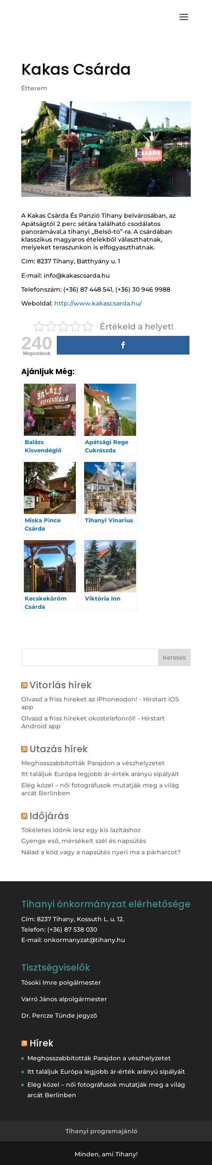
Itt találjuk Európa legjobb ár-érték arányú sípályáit (100, 774)
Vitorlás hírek (60, 685)
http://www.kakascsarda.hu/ (98, 303)
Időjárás (49, 816)
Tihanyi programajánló (101, 1131)
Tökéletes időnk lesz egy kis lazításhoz (80, 830)
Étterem (34, 88)
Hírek (41, 1043)
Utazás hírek (58, 749)
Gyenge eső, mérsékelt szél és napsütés (83, 841)
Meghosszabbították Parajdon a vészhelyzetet (93, 763)
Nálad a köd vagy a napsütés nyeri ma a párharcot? (101, 852)
